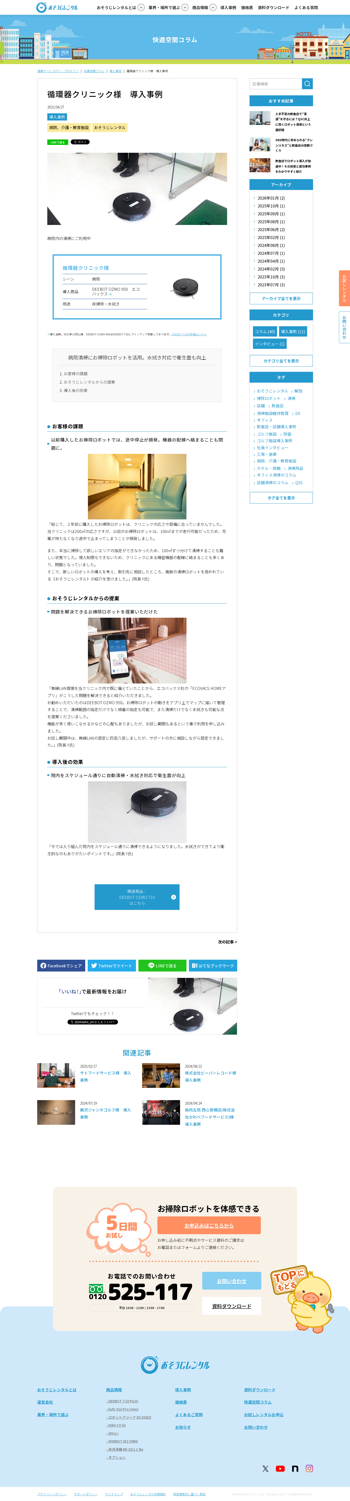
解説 (298, 391)
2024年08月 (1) (271, 245)
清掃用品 (295, 468)
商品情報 (114, 1390)
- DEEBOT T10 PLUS (122, 1401)
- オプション (116, 1457)
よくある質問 (306, 7)
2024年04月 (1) (271, 261)
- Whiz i (112, 1433)
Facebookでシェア (65, 966)
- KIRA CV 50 (116, 1425)
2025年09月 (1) (271, 214)
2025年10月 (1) (271, 206)
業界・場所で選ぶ (53, 1414)
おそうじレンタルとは (57, 1390)
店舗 (261, 405)
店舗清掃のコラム (272, 482)
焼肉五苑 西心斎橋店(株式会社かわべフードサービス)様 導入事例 (211, 1117)
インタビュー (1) (270, 344)
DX (297, 413)
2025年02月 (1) (271, 237)
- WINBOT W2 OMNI (122, 1441)
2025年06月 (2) (271, 229)
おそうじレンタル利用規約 (148, 1494)
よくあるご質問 (189, 1414)
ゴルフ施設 (267, 434)
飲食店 (277, 405)
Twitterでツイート (115, 966)
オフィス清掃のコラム (276, 475)
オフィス (265, 420)
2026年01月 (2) (271, 198)
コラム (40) (265, 331)
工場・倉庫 (267, 454)
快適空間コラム (258, 1402)
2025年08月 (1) (271, 221)
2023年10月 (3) (271, 277)
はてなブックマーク (216, 966)
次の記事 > (227, 942)
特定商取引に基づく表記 (189, 1494)
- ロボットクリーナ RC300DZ (128, 1417)
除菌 (287, 434)
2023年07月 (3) (271, 285)
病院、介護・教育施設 (69, 127)
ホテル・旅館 (269, 468)
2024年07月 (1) (271, 253)
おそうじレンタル (110, 127)
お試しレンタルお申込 (263, 1414)
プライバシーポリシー (52, 1494)
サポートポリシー (86, 1494)
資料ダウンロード (273, 7)
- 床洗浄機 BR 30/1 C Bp (124, 1449)
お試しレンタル (344, 288)
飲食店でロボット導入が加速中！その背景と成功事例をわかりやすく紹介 (293, 166)
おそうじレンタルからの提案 (89, 382)
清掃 (291, 398)
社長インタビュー (272, 447)
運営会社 (45, 1402)
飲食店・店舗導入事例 (276, 426)
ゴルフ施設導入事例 (274, 440)
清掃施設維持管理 (272, 413)
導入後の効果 (75, 390)
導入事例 (228, 7)
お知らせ (183, 1427)
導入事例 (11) (293, 331)
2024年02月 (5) (271, 269)
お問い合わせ (232, 1280)
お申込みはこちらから (209, 1225)
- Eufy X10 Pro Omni (122, 1409)
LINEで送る (57, 142)
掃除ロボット (269, 398)
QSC (299, 482)
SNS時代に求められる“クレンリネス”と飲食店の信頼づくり (294, 145)
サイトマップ (114, 1494)
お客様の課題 (75, 373)
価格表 (247, 7)
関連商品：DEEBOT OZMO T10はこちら (137, 897)
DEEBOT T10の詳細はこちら (189, 334)
